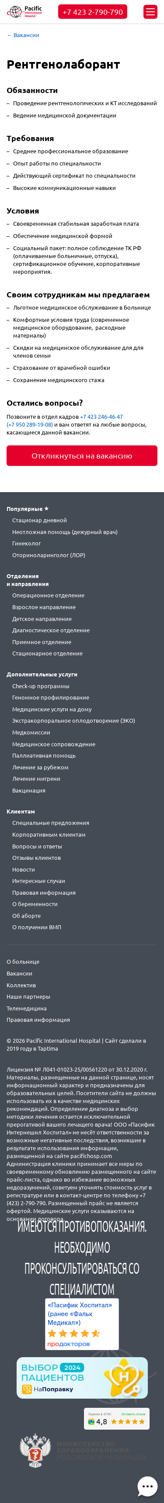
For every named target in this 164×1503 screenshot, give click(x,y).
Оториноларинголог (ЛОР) (48, 555)
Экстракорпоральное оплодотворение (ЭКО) (73, 720)
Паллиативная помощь (44, 755)
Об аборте (26, 916)
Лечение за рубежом (40, 767)
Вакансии (19, 973)
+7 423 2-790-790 (93, 11)
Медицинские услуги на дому (51, 709)
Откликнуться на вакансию (82, 455)
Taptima (48, 1048)
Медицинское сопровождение (53, 744)
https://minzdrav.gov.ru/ (82, 1450)
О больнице (23, 961)
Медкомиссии (31, 732)
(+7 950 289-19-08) (30, 424)
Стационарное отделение (47, 653)
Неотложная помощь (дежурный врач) (65, 532)
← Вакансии (23, 35)
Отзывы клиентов (36, 858)
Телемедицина (27, 1008)
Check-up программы (41, 686)
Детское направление (42, 619)
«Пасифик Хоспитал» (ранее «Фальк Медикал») (80, 1313)
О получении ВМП (36, 927)
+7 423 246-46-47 (101, 417)
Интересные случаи (38, 881)
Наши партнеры (28, 996)
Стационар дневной (39, 520)
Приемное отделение (41, 642)
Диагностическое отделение (51, 630)
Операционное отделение (48, 595)
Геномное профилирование (50, 697)
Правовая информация (44, 892)
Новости (23, 869)
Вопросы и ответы (37, 846)
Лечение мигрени (36, 779)
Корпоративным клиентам (49, 834)
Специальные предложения (50, 823)
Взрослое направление (44, 607)
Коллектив (21, 985)
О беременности (35, 904)
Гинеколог (26, 543)
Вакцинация (28, 790)
